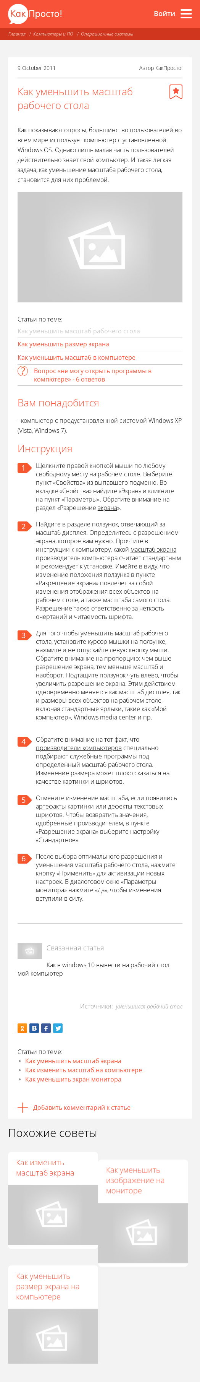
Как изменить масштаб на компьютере (83, 1070)
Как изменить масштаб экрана (45, 1167)
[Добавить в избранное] (175, 91)
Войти (164, 13)
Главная (17, 34)
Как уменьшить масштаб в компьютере (76, 357)
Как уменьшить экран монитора (73, 1079)
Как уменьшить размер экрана (63, 344)
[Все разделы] (186, 13)
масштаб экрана (153, 549)
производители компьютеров (79, 748)
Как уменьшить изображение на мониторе (139, 1172)
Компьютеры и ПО (53, 34)
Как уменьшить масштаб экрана (73, 1061)
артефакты (51, 806)
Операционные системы (107, 34)
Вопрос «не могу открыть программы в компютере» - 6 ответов (93, 375)
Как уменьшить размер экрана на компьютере (48, 1277)
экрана (107, 507)
